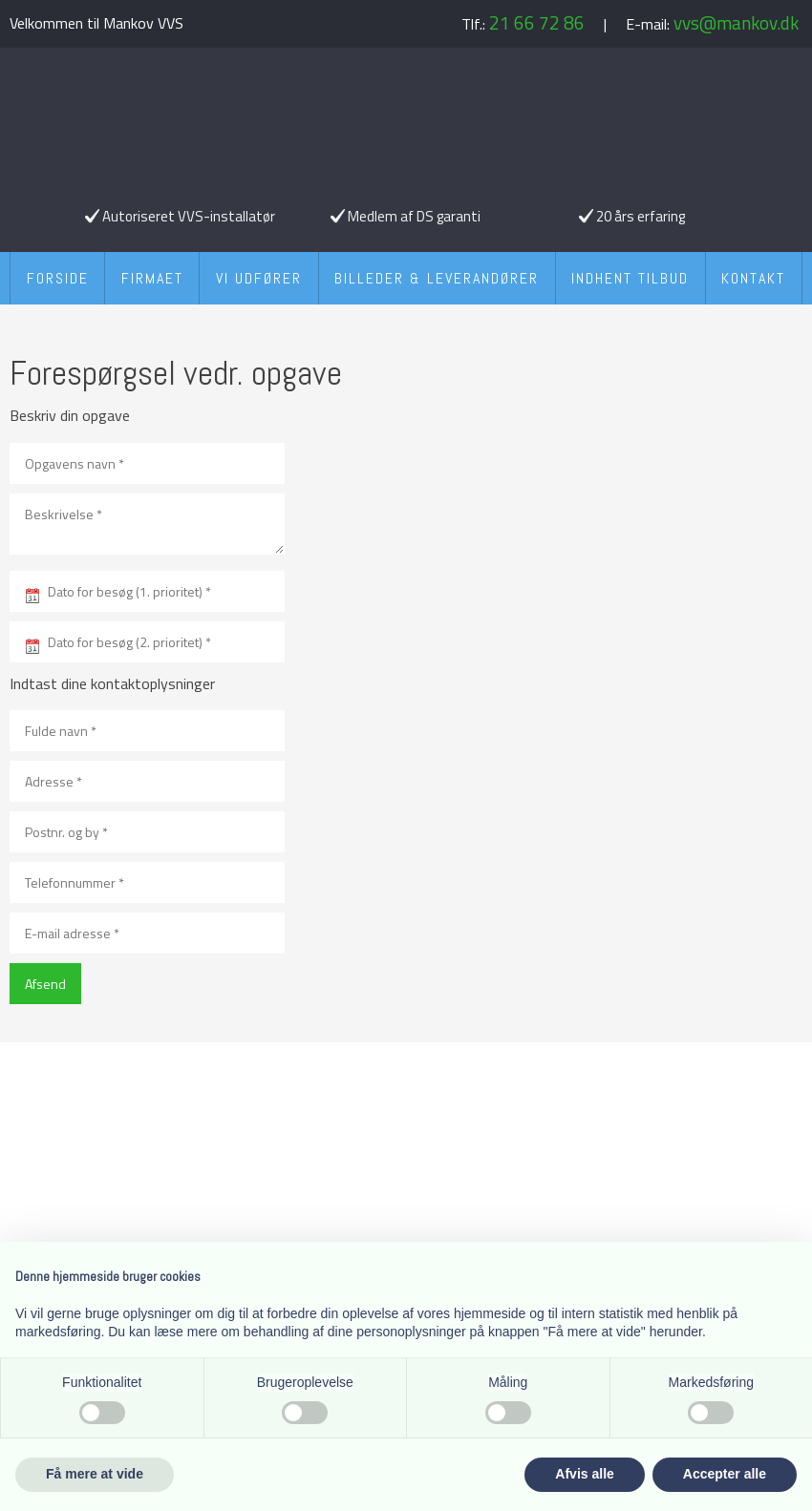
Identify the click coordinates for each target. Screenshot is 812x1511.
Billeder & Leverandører (436, 278)
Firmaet (152, 278)
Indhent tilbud (630, 278)
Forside (58, 278)
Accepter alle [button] (724, 1473)
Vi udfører (259, 278)
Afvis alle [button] (584, 1473)
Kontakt (753, 278)
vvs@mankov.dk (736, 22)
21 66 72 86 (537, 22)
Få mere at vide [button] (94, 1473)
